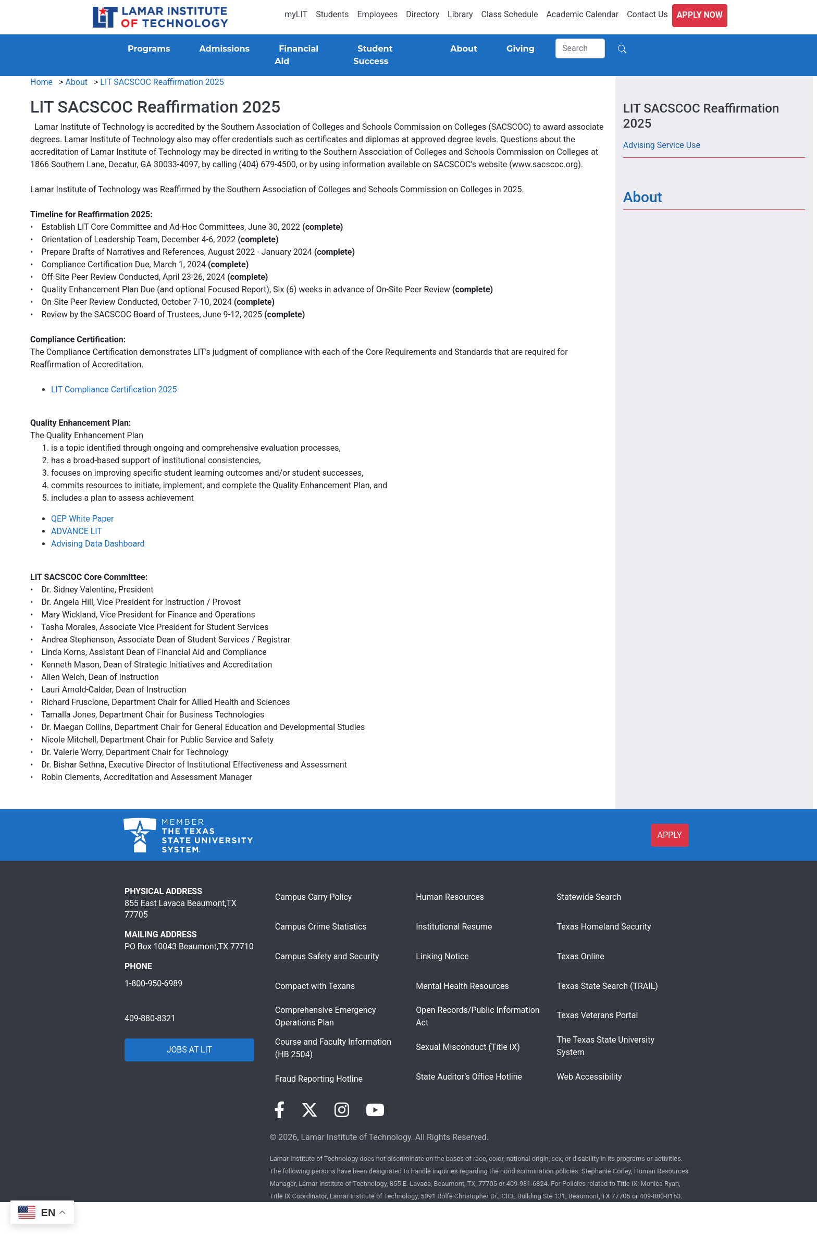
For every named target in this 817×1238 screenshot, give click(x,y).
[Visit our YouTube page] (375, 1110)
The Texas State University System (605, 1046)
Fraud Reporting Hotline (319, 1079)
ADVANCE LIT (76, 531)
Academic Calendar (582, 14)
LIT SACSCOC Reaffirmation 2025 (162, 82)
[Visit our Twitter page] (309, 1110)
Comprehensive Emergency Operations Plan (325, 1016)
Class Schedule (509, 14)
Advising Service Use (661, 145)
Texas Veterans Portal (597, 1015)
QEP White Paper (82, 519)
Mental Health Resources (462, 986)
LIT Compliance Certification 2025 (114, 389)
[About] (461, 49)
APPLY (670, 835)
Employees (377, 14)
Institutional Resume (454, 927)
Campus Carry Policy (313, 897)
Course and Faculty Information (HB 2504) (333, 1048)
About (76, 82)
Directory (422, 14)
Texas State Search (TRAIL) (607, 986)
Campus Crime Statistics (321, 927)
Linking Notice (442, 956)
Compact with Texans (315, 986)
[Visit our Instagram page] (342, 1110)
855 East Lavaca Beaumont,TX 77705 (181, 909)
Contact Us (647, 14)
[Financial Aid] (301, 55)
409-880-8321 (150, 1018)
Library (460, 14)
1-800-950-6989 (153, 983)
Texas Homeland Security (604, 927)
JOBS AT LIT (189, 1050)
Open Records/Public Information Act (477, 1016)
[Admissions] (222, 49)
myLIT (295, 14)
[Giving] (518, 49)
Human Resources (450, 897)
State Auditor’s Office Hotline (469, 1077)
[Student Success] (387, 55)
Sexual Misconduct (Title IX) (468, 1047)
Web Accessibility (589, 1077)
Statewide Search (589, 897)
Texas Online (580, 956)
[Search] (580, 48)
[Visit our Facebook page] (279, 1110)
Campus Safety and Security (327, 956)
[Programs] (146, 49)
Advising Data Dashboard (98, 544)
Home (41, 82)
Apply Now (700, 15)
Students (332, 14)
